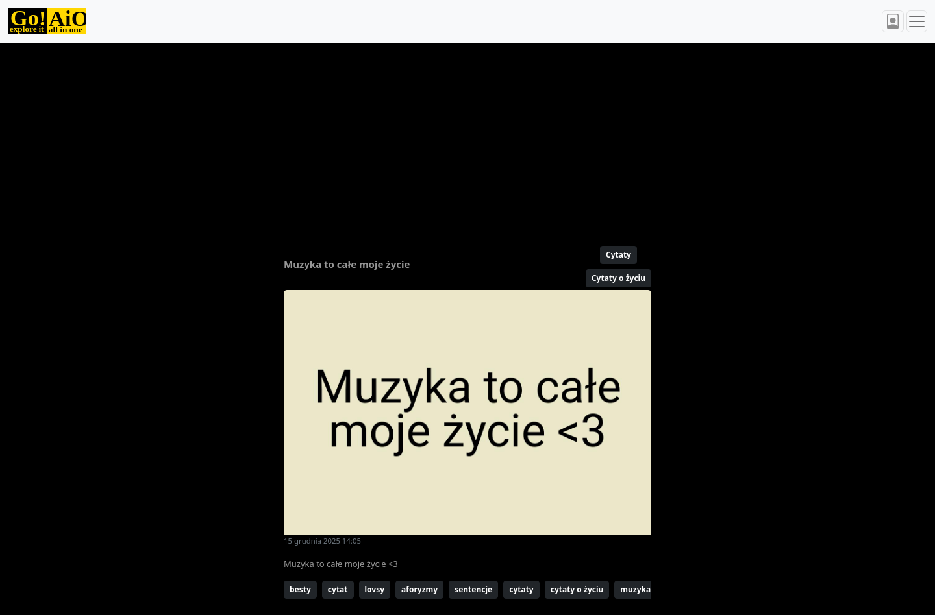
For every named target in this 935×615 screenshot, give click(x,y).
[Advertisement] (436, 139)
